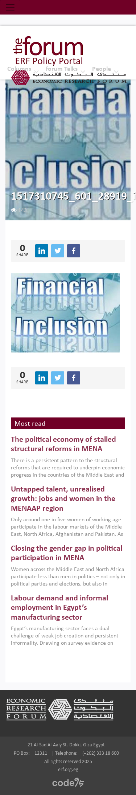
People (101, 69)
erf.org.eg (68, 769)
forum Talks (62, 69)
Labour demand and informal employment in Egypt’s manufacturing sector (59, 608)
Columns (19, 69)
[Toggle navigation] (10, 7)
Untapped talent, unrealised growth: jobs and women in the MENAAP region (63, 499)
